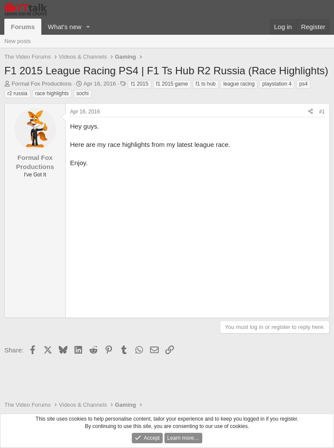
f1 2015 (139, 84)
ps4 (303, 84)
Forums (23, 26)
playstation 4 (276, 84)
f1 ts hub (206, 84)
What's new (64, 26)
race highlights (52, 93)
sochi (83, 93)
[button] (88, 27)
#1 (322, 112)
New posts (17, 41)
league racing (238, 84)
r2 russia (17, 93)
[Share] (310, 112)
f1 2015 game (172, 84)
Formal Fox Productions (42, 83)
